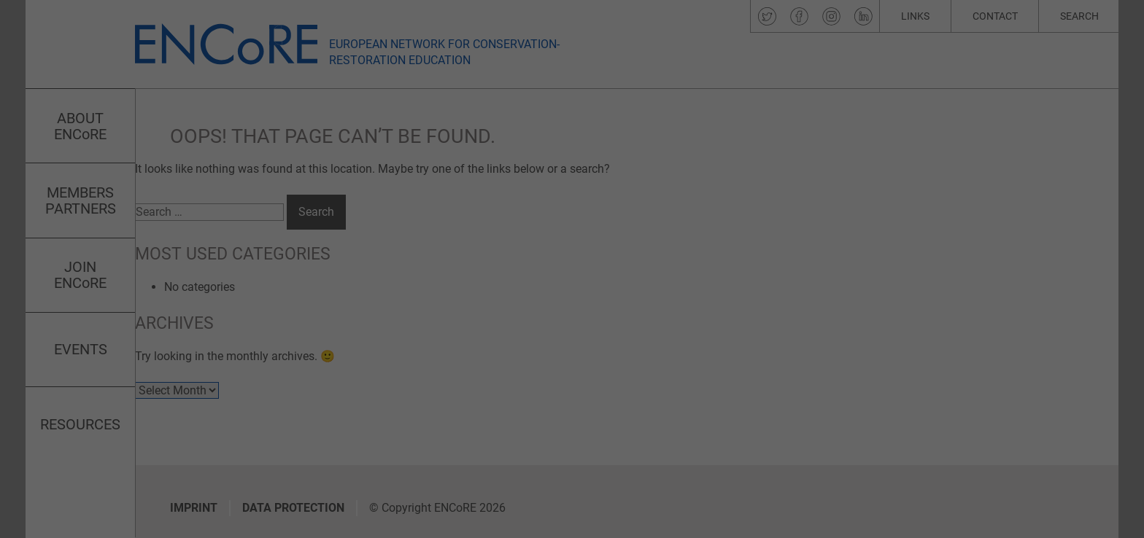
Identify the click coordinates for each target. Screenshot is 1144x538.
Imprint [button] (629, 448)
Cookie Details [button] (529, 448)
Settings (498, 273)
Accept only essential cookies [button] (572, 370)
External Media (668, 186)
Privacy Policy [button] (585, 448)
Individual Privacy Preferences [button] (572, 413)
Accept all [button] (431, 327)
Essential (654, 113)
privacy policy (436, 259)
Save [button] (712, 327)
